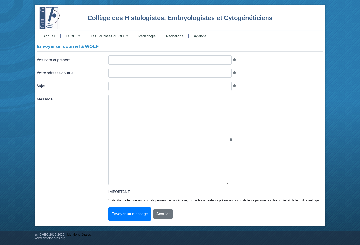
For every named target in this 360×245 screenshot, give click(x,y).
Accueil (49, 36)
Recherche (175, 36)
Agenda (200, 36)
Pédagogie (147, 36)
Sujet (41, 86)
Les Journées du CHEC (109, 36)
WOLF (92, 46)
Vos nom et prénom (54, 60)
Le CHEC (73, 36)
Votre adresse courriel (56, 73)
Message (45, 99)
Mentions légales (79, 234)
